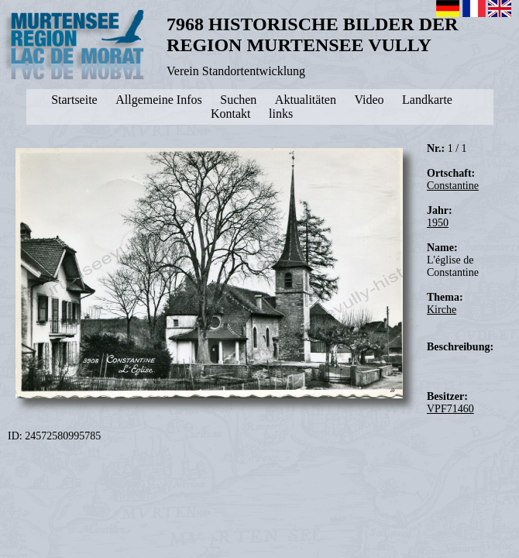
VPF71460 (450, 409)
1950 (438, 223)
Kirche (441, 309)
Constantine (453, 185)
